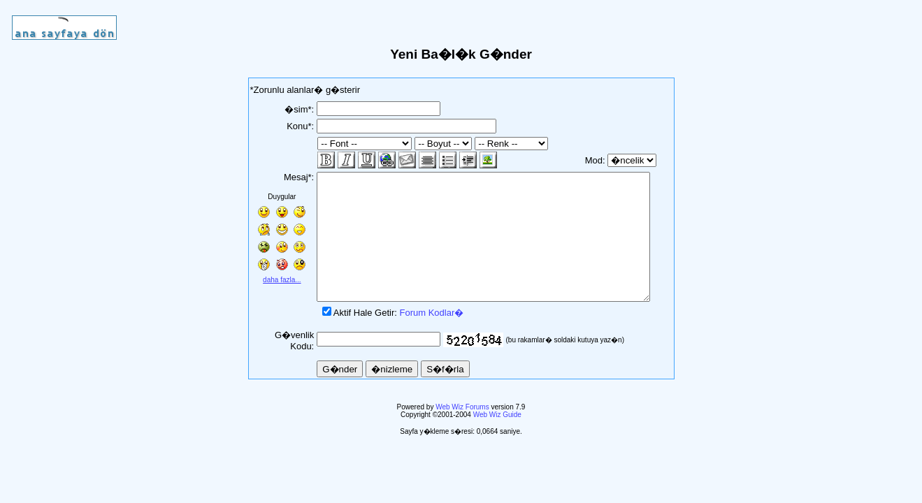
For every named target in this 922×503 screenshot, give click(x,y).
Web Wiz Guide (497, 440)
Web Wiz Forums (462, 432)
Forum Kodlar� (417, 338)
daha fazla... (272, 280)
